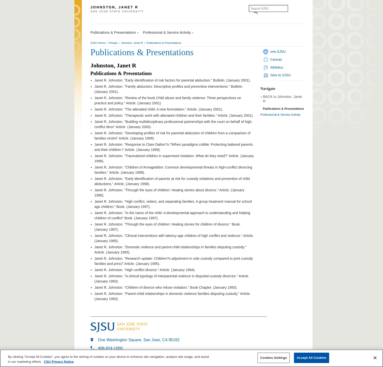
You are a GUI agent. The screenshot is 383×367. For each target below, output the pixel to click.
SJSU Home (98, 42)
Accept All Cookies (311, 358)
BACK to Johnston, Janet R (282, 99)
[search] (268, 8)
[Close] (375, 357)
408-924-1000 (110, 348)
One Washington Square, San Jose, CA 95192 (139, 340)
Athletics (276, 67)
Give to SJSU (280, 75)
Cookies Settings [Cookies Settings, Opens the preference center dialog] (273, 358)
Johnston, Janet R (132, 42)
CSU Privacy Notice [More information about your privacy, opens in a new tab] (59, 362)
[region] (191, 358)
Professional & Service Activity (280, 114)
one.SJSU (278, 52)
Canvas (276, 59)
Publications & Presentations (164, 42)
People (113, 42)
